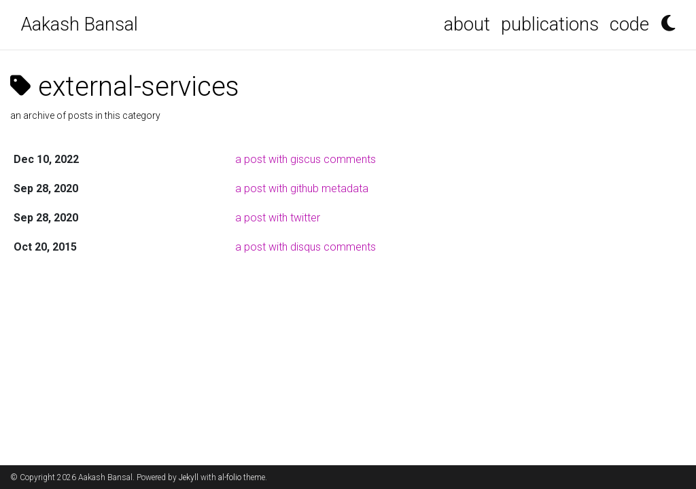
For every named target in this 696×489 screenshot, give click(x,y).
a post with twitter (277, 217)
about (467, 24)
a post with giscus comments (305, 159)
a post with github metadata (301, 188)
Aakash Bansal (79, 24)
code (629, 24)
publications (550, 24)
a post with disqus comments (305, 246)
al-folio (229, 477)
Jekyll (188, 477)
